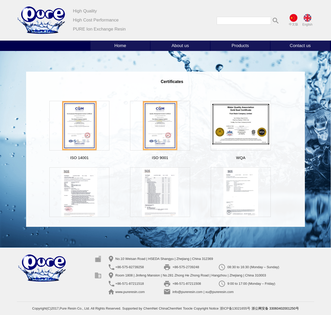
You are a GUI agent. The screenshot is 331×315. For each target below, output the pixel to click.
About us (180, 45)
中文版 (293, 24)
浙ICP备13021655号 (235, 308)
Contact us (300, 45)
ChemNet (151, 308)
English (307, 24)
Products (240, 45)
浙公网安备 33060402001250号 (275, 308)
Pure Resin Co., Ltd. (75, 308)
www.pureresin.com (130, 292)
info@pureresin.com (187, 292)
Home (120, 45)
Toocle (188, 308)
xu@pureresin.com (219, 292)
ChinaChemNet (170, 308)
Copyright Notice (206, 308)
